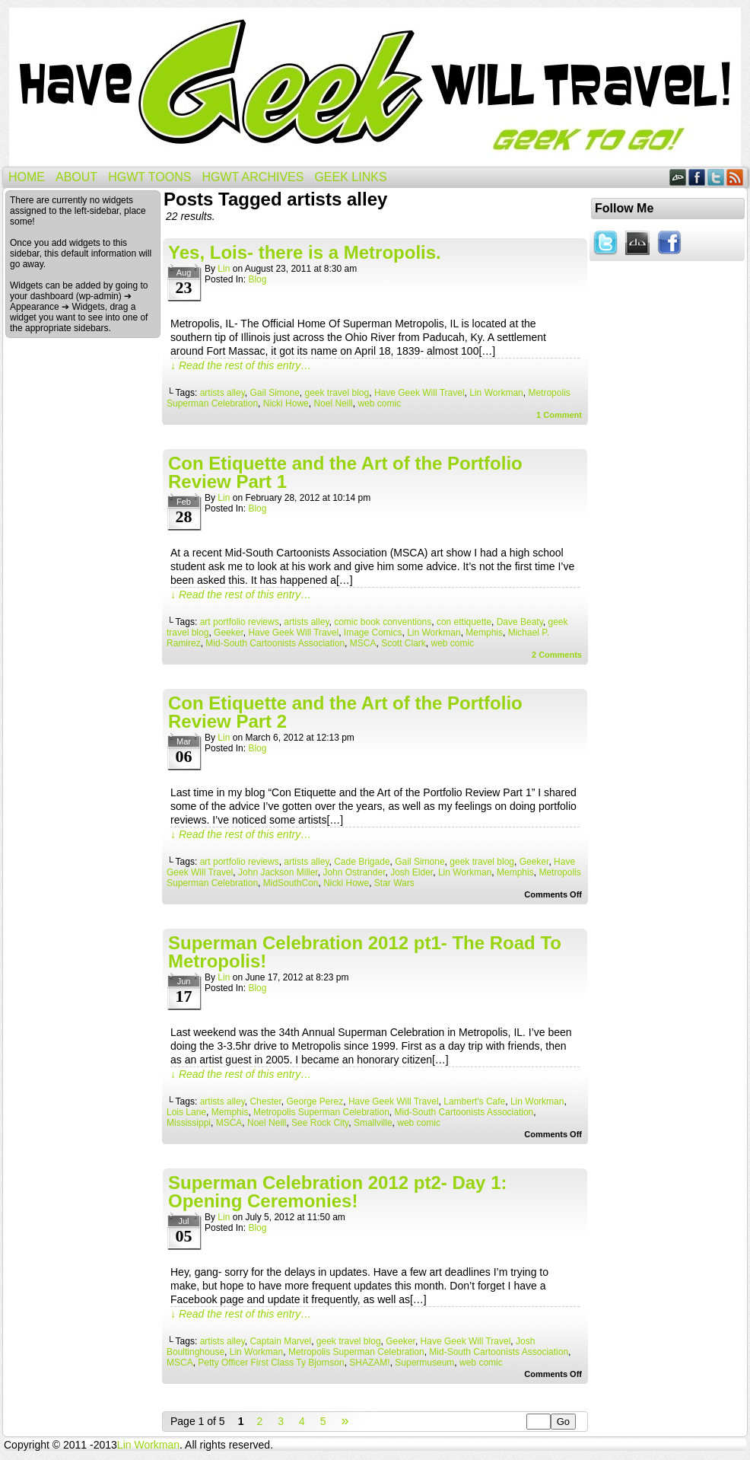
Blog (257, 279)
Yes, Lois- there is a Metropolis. (304, 252)
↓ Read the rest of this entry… (240, 365)
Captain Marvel (280, 1341)
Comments (557, 654)
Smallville (373, 1122)
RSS (735, 176)
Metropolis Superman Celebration (321, 1112)
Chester (265, 1101)
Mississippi (189, 1122)
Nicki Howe (286, 403)
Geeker (228, 632)
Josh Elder (411, 872)
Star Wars (394, 883)
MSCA (363, 643)
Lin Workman (496, 392)
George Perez (314, 1101)
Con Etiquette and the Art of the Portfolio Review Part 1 (345, 472)
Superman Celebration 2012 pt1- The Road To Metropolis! (364, 951)
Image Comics (373, 632)
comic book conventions (382, 622)
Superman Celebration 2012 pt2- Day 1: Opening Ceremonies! (337, 1191)
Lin (224, 268)
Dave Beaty (520, 622)
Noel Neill (332, 403)
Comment (559, 414)
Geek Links (350, 177)
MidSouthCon (291, 883)
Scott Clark (403, 643)
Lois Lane (186, 1112)
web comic (379, 403)
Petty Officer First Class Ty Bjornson (271, 1362)
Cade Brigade (361, 861)
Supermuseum (424, 1362)
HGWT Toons (149, 177)
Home (26, 177)
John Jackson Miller (278, 872)
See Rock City (319, 1122)
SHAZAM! (369, 1362)
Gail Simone (274, 392)
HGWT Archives (252, 177)
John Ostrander (354, 872)
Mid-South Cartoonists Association (275, 643)
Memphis (484, 632)
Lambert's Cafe (474, 1101)
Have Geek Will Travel (375, 87)
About (76, 177)
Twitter (716, 176)
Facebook (697, 176)
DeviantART (678, 176)
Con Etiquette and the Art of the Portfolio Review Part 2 (345, 712)
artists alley (222, 392)
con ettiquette (464, 622)
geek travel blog (337, 392)
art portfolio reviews (239, 622)
